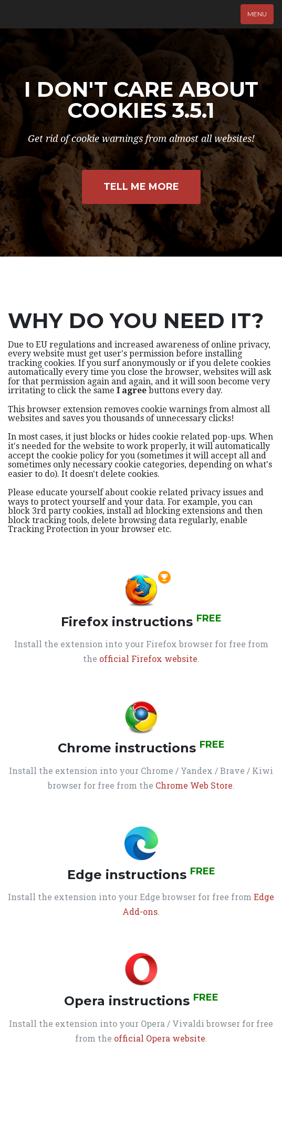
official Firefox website (148, 658)
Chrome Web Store (194, 785)
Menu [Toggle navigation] (257, 14)
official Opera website (159, 1038)
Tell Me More (141, 186)
